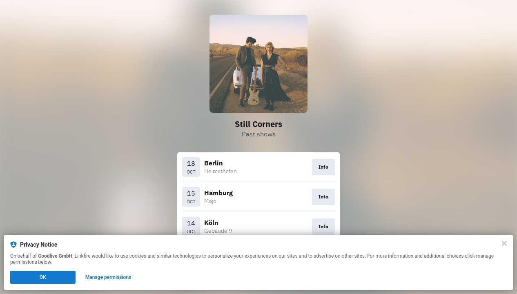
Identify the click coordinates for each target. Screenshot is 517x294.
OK (43, 277)
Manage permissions (108, 277)
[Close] (504, 243)
